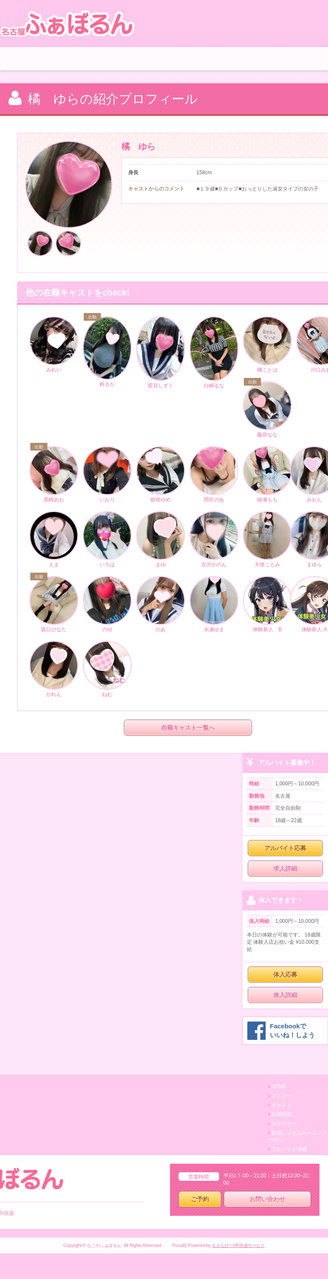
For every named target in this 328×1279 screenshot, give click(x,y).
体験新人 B (267, 604)
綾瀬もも (267, 475)
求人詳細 (285, 868)
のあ (160, 604)
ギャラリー (284, 1124)
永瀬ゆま (213, 604)
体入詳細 (285, 995)
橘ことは (267, 345)
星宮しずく (160, 353)
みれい (53, 345)
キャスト (281, 1105)
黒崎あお (53, 475)
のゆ (107, 604)
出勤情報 (281, 1114)
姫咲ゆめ (160, 475)
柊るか (107, 352)
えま (53, 540)
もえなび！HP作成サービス (238, 1245)
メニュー (281, 1096)
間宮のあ (213, 475)
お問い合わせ (267, 1199)
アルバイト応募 (285, 848)
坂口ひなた (53, 604)
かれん (53, 669)
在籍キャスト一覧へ (188, 727)
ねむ (107, 669)
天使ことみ (267, 540)
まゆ (160, 540)
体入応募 (285, 974)
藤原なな (267, 410)
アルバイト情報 (289, 1149)
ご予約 (200, 1199)
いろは (107, 540)
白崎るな (213, 353)
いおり (107, 475)
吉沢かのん (213, 540)
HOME (279, 1086)
